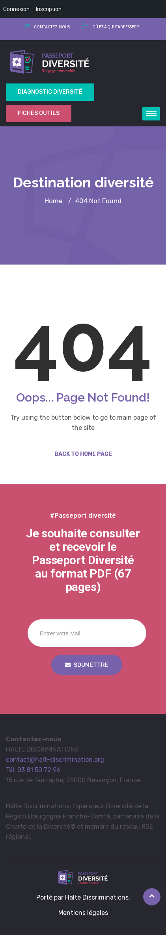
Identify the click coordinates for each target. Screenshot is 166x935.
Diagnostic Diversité (50, 92)
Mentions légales (83, 912)
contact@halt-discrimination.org (55, 759)
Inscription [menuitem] (49, 9)
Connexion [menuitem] (16, 9)
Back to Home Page (83, 454)
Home (54, 201)
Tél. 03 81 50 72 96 (33, 770)
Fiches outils (39, 113)
